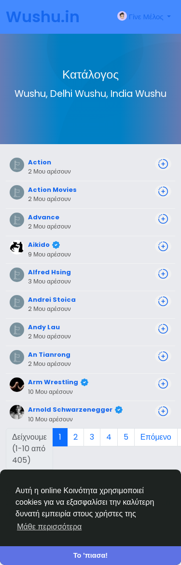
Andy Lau (44, 327)
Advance (43, 217)
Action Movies (52, 189)
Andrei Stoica (52, 299)
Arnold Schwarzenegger (70, 409)
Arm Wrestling (53, 382)
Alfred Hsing (49, 272)
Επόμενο (155, 437)
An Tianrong (49, 354)
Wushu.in (43, 16)
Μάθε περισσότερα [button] (49, 527)
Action (39, 162)
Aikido (39, 244)
